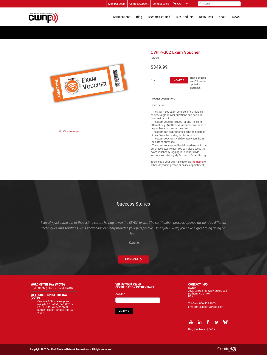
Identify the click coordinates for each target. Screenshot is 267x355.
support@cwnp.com (211, 307)
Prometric (197, 161)
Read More (131, 259)
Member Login (116, 3)
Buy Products (184, 17)
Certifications (121, 17)
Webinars (201, 329)
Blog (139, 17)
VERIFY (123, 311)
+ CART (178, 80)
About (222, 17)
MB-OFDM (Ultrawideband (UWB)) (53, 288)
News (236, 17)
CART (180, 3)
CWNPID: (120, 294)
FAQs (212, 329)
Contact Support (139, 3)
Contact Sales (161, 3)
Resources (206, 17)
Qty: (153, 80)
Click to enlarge (71, 131)
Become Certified (159, 17)
